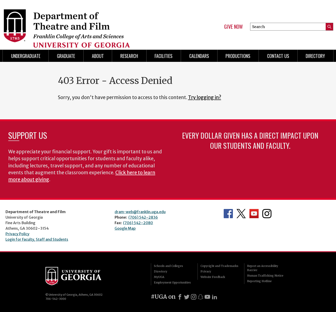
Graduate (66, 55)
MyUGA (159, 277)
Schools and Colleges (168, 266)
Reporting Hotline (259, 281)
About (98, 55)
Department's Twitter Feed (241, 213)
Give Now (233, 27)
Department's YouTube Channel (254, 213)
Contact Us (278, 55)
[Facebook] (180, 297)
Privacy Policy (17, 234)
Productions (238, 55)
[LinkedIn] (214, 297)
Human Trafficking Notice (265, 275)
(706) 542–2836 (143, 217)
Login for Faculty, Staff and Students (37, 239)
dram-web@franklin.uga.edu (140, 211)
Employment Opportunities (172, 282)
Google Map (125, 228)
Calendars (199, 55)
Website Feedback (212, 277)
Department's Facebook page (228, 213)
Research (129, 55)
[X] (186, 297)
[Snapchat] (200, 297)
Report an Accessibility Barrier (262, 268)
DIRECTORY (315, 55)
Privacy (205, 271)
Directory (160, 271)
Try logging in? (204, 97)
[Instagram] (193, 297)
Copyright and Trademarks (219, 266)
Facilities (163, 55)
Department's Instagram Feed (266, 213)
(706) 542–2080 (138, 222)
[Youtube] (207, 297)
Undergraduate (25, 55)
